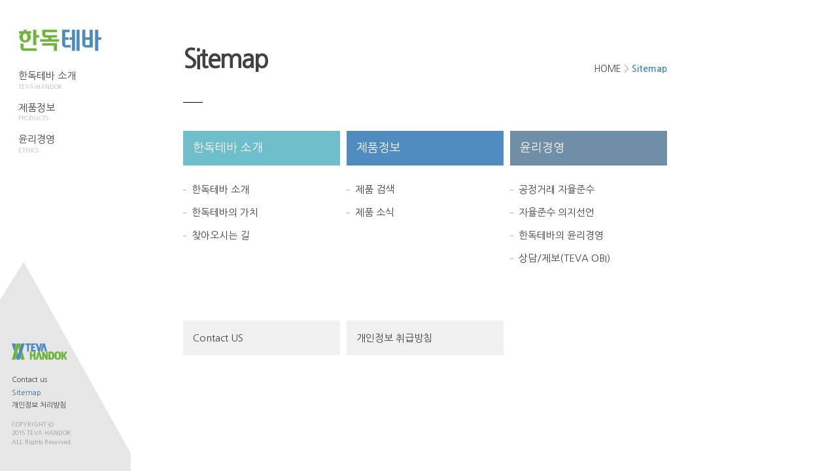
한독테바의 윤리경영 (561, 235)
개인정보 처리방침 (39, 405)
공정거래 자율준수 (556, 189)
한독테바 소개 (47, 80)
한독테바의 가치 (225, 212)
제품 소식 (374, 212)
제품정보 (47, 112)
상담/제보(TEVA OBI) (564, 258)
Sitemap (26, 392)
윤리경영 (47, 144)
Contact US (218, 338)
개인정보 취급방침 (394, 338)
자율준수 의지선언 (556, 212)
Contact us (29, 379)
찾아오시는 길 (220, 235)
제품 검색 (374, 189)
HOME (607, 68)
